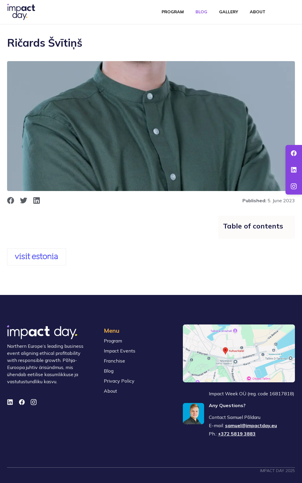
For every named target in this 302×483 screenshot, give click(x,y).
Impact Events (119, 351)
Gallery (228, 11)
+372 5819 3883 (237, 434)
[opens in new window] (10, 200)
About (257, 11)
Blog (201, 11)
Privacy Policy (119, 381)
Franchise (114, 361)
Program (173, 11)
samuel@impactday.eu (251, 425)
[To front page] (21, 12)
